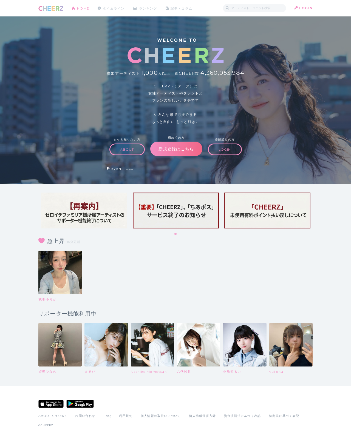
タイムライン (113, 8)
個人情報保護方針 (202, 416)
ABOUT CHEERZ (52, 416)
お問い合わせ (85, 416)
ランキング (148, 8)
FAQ (107, 416)
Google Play (80, 404)
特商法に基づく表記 (284, 416)
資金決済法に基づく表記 (242, 416)
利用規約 (125, 416)
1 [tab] (175, 234)
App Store (51, 404)
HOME (83, 8)
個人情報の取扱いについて (161, 416)
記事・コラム (182, 8)
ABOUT (127, 149)
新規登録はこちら (176, 148)
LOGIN (306, 8)
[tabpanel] (84, 210)
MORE (130, 169)
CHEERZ (50, 8)
